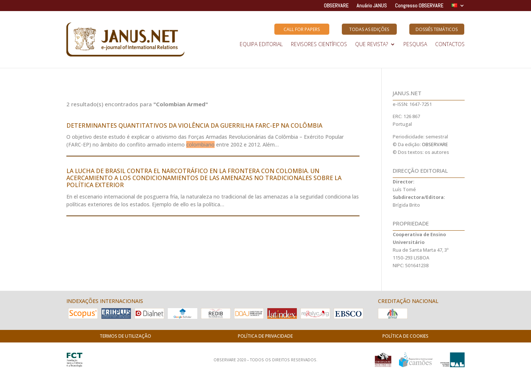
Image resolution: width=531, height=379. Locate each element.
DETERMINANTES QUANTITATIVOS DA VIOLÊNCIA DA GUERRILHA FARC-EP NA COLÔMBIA (194, 125)
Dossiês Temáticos (437, 29)
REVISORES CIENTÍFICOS (319, 45)
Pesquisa (415, 45)
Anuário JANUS (372, 6)
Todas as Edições (369, 29)
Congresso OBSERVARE (419, 6)
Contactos (450, 45)
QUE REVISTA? (371, 45)
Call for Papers (302, 29)
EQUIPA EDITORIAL (261, 45)
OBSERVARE (336, 6)
